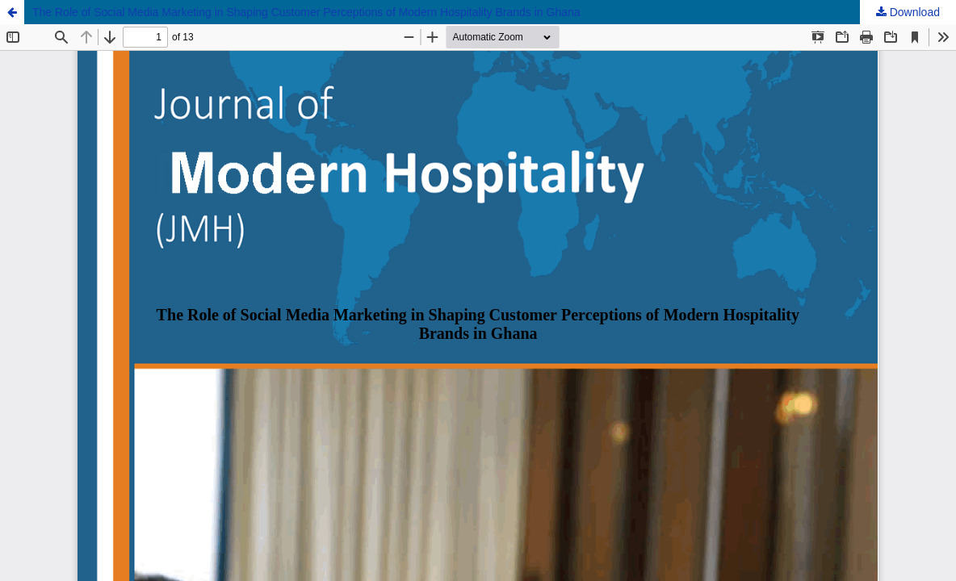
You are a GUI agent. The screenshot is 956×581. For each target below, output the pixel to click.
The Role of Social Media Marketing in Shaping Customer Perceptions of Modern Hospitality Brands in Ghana (306, 12)
